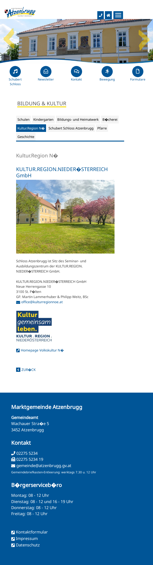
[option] (76, 41)
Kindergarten (43, 119)
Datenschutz (28, 545)
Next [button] (144, 37)
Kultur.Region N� (31, 128)
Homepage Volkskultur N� (42, 350)
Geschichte (25, 136)
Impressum (27, 538)
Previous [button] (9, 37)
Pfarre (102, 128)
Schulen (23, 119)
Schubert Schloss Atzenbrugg (71, 128)
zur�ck (28, 369)
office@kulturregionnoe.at (42, 302)
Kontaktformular (32, 532)
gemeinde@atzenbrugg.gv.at (43, 465)
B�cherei (109, 119)
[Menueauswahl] (118, 15)
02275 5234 (26, 453)
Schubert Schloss (15, 78)
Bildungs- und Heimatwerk (78, 119)
